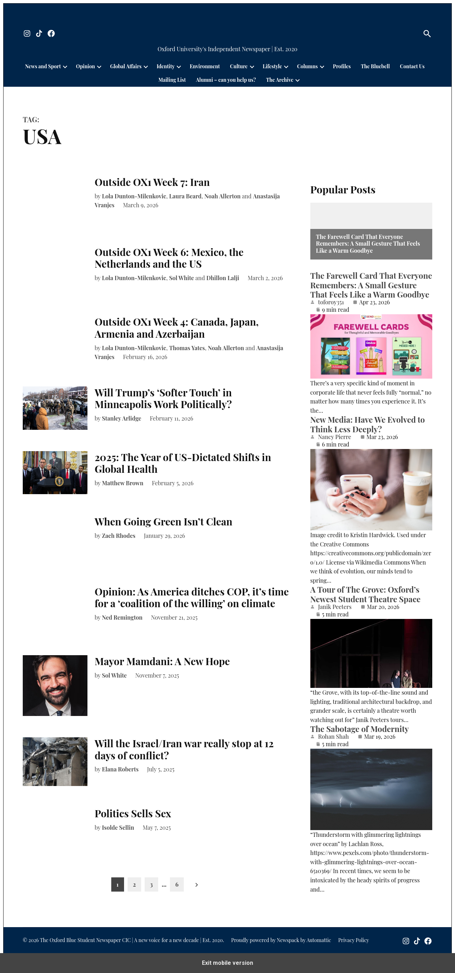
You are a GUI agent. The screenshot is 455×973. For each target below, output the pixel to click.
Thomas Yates (187, 348)
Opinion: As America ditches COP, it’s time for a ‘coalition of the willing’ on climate (192, 597)
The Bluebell (375, 66)
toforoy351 (331, 302)
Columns (307, 66)
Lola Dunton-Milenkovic (134, 196)
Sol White (181, 278)
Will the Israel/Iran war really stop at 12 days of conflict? (184, 749)
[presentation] (65, 66)
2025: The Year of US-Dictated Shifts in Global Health (183, 463)
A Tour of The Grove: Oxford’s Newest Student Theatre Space (365, 594)
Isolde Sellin (118, 827)
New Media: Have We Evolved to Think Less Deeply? (367, 424)
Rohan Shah (333, 736)
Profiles (342, 66)
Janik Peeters (335, 607)
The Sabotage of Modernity (359, 728)
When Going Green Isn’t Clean (163, 521)
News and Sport (43, 66)
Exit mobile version (227, 962)
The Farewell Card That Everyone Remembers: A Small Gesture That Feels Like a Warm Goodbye (368, 243)
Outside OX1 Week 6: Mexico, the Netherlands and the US (169, 258)
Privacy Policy (353, 940)
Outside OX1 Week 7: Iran (152, 181)
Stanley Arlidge (121, 418)
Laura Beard (185, 196)
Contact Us (412, 66)
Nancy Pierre (334, 437)
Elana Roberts (120, 769)
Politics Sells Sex (133, 813)
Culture (239, 66)
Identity (166, 66)
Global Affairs (125, 66)
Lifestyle (272, 66)
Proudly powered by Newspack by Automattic (281, 940)
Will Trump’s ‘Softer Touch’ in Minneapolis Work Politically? (164, 398)
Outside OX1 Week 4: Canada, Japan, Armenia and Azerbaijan (177, 327)
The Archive (279, 79)
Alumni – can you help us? (226, 79)
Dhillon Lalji (222, 278)
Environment (205, 66)
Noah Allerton (222, 196)
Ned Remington (122, 617)
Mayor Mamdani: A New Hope (162, 661)
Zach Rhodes (118, 535)
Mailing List (172, 79)
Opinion (85, 66)
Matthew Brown (123, 483)
